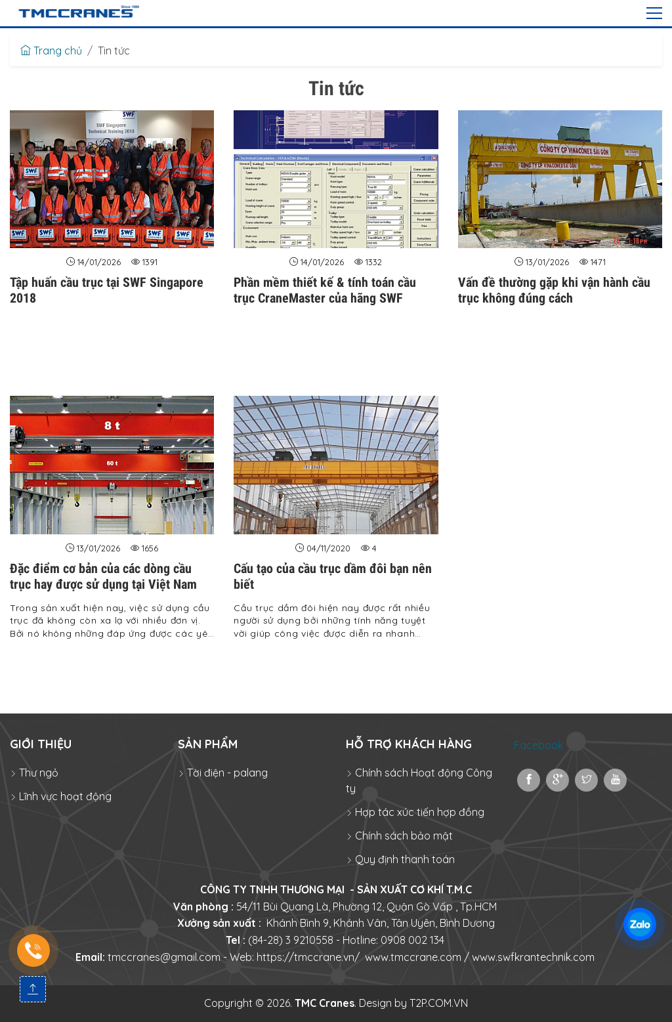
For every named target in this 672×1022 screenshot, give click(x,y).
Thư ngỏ (34, 772)
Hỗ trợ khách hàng (409, 744)
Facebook (538, 745)
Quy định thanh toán (400, 859)
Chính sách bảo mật (399, 835)
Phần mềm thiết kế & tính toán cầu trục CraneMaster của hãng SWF (325, 290)
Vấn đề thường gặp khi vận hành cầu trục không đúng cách (554, 290)
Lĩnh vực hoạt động (61, 796)
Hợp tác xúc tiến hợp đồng (415, 812)
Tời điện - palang (223, 772)
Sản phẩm (208, 744)
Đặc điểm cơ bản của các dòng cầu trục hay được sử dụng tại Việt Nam (103, 576)
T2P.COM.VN (439, 1003)
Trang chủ (51, 50)
